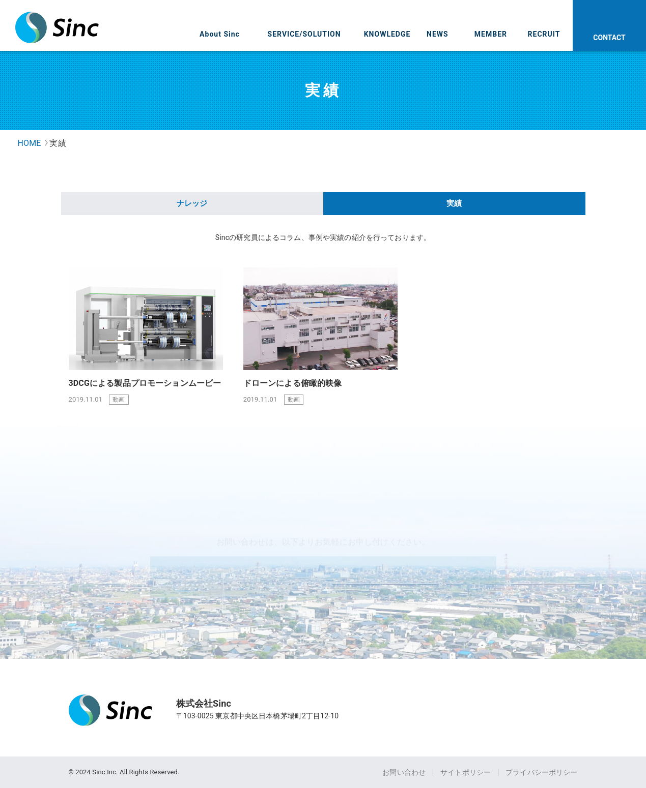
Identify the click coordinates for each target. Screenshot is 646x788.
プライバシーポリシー (541, 772)
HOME (29, 143)
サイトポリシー (465, 772)
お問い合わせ (404, 772)
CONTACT (609, 38)
